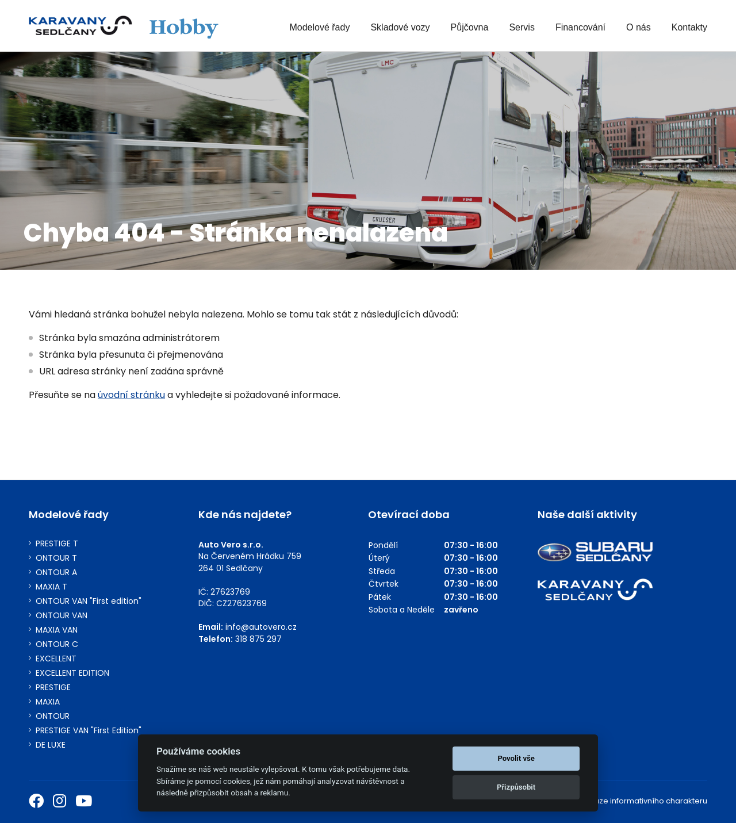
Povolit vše (515, 758)
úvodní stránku (131, 394)
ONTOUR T (56, 558)
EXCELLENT (56, 659)
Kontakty (689, 27)
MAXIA (48, 702)
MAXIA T (51, 587)
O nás (638, 27)
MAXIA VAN (57, 630)
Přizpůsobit (516, 787)
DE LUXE (51, 745)
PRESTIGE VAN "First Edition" (88, 731)
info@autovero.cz (261, 627)
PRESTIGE (53, 687)
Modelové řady (319, 27)
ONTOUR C (57, 644)
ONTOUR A (56, 572)
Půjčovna (470, 27)
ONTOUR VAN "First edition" (88, 601)
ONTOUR (53, 716)
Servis (521, 27)
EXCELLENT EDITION (72, 673)
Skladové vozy (400, 27)
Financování (580, 27)
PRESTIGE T (57, 544)
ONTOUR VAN (61, 616)
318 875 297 (258, 639)
